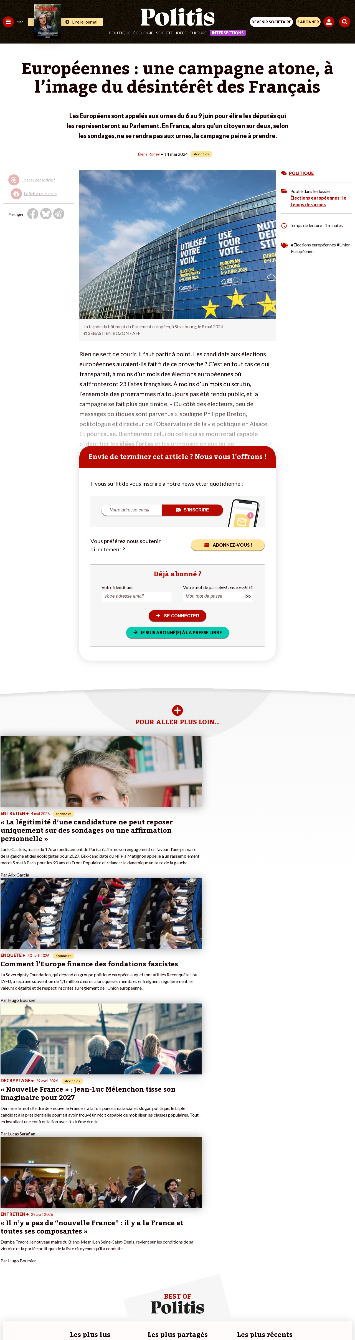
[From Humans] (174, 1320)
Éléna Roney (148, 153)
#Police (97, 1216)
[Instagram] (157, 1320)
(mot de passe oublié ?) (236, 587)
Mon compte (58, 1251)
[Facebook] (105, 1320)
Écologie (143, 32)
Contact (62, 1301)
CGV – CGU (178, 1301)
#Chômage (100, 1234)
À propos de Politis (63, 1245)
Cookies (288, 1301)
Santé (28, 1228)
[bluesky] (122, 1320)
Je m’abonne (57, 1228)
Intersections (228, 32)
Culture (198, 32)
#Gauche (98, 1222)
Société (164, 32)
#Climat (97, 1210)
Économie (31, 1216)
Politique (120, 32)
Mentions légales (94, 1301)
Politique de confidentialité (222, 1301)
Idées (181, 32)
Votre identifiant (117, 587)
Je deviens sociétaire (65, 1222)
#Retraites (100, 1228)
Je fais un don (58, 1216)
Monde (9, 1245)
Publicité (264, 1301)
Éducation (32, 1222)
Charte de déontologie (138, 1301)
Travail (29, 1210)
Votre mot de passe (201, 587)
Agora (8, 1210)
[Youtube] (140, 1320)
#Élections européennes (313, 244)
